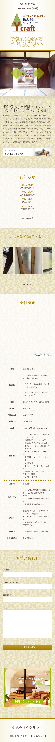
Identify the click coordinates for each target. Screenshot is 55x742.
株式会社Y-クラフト (27, 728)
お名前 (6, 570)
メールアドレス (10, 582)
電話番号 (7, 595)
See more (27, 218)
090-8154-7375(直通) (27, 8)
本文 (5, 607)
